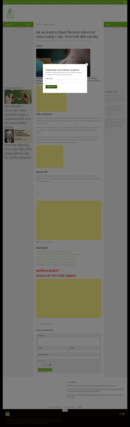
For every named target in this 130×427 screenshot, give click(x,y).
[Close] (86, 64)
